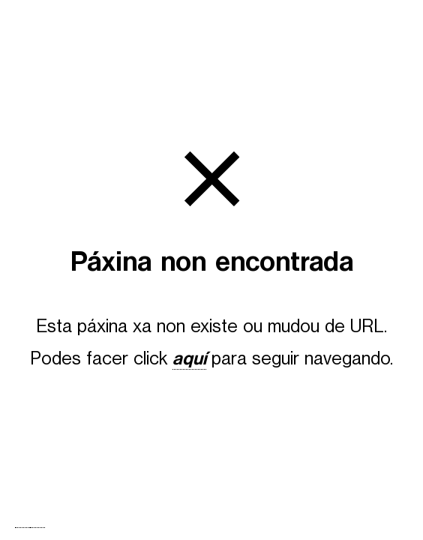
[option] (37, 527)
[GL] (22, 527)
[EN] (37, 527)
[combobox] (22, 527)
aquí (189, 358)
